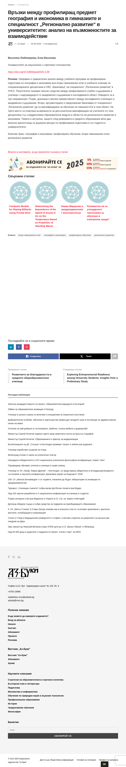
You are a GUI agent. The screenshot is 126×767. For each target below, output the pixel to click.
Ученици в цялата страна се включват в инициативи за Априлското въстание (46, 414)
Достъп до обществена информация (57, 760)
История (12, 703)
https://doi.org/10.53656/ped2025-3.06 (28, 72)
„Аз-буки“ (21, 44)
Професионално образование (24, 699)
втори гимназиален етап (29, 235)
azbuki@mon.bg (15, 600)
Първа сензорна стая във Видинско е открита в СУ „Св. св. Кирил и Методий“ (46, 498)
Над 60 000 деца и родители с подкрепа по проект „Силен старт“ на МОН (44, 532)
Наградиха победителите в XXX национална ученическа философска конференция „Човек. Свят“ (56, 460)
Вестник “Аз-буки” (18, 655)
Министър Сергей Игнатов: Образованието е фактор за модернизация (43, 439)
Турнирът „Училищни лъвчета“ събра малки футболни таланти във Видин (44, 488)
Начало (11, 5)
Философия (14, 711)
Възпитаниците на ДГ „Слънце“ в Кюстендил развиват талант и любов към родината (50, 444)
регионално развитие (104, 235)
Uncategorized (23, 5)
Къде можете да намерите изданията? (28, 616)
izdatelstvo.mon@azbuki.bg (21, 597)
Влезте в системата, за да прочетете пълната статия (38, 152)
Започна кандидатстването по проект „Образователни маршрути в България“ (46, 404)
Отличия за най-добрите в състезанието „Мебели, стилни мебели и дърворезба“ (48, 428)
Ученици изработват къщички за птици (27, 450)
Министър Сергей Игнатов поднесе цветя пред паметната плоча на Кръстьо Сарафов (50, 434)
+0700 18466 (14, 591)
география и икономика (55, 235)
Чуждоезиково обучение (21, 707)
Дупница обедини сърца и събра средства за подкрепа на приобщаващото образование (52, 504)
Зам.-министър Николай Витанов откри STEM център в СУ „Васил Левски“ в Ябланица (51, 526)
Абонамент (14, 632)
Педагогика (14, 687)
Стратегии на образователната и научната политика (35, 680)
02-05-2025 (36, 44)
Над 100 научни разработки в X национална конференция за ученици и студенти (48, 493)
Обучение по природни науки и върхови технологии (36, 695)
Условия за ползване (86, 760)
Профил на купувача (108, 760)
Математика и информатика (22, 691)
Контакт (12, 628)
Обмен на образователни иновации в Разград (30, 409)
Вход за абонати (16, 620)
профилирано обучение (80, 235)
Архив (11, 663)
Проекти (12, 636)
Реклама (12, 640)
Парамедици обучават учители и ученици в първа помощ (36, 465)
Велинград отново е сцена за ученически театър (32, 455)
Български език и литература (23, 684)
